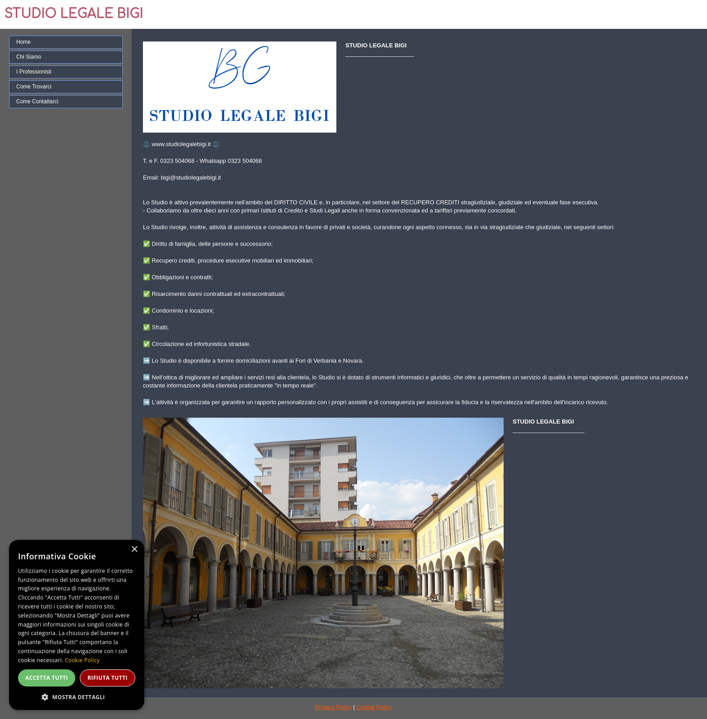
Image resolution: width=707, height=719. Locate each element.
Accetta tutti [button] (46, 678)
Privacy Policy (333, 707)
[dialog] (76, 625)
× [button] (134, 549)
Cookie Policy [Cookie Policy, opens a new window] (82, 660)
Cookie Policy (374, 707)
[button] (76, 696)
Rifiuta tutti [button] (107, 678)
